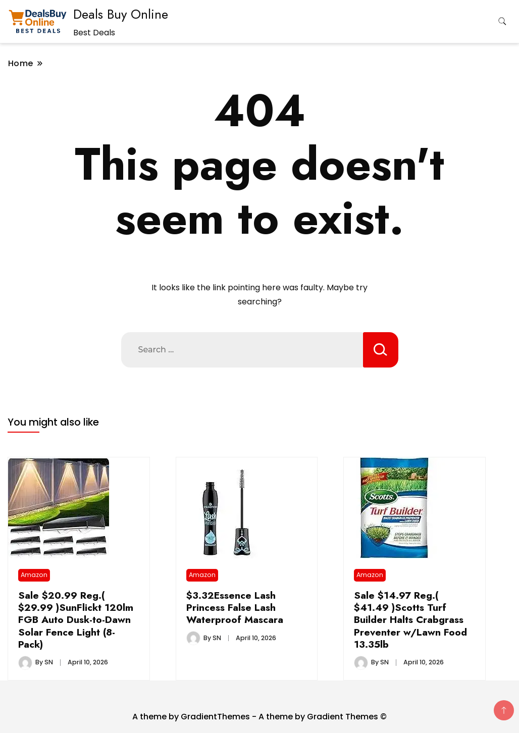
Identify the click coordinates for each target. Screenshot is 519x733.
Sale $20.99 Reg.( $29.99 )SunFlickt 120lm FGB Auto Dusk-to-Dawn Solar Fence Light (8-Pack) (75, 620)
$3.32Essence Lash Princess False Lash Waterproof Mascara (234, 607)
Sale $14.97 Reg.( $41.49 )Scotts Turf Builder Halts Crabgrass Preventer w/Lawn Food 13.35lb (410, 620)
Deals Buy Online (120, 14)
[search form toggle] (502, 21)
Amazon (34, 574)
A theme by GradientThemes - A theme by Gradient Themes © (259, 716)
